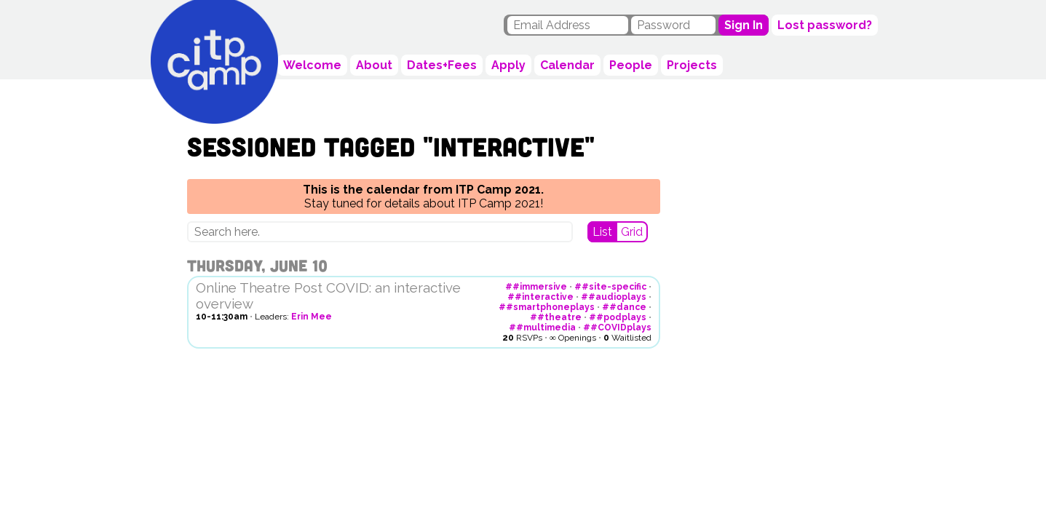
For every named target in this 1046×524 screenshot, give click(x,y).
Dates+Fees (442, 65)
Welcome (312, 65)
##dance (624, 307)
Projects (692, 65)
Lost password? (824, 25)
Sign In (743, 25)
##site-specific (610, 287)
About (374, 65)
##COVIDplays (617, 327)
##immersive (536, 287)
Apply (508, 65)
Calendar (567, 65)
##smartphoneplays (547, 307)
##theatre (556, 317)
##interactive (540, 297)
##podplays (617, 317)
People (630, 65)
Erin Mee (311, 316)
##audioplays (613, 297)
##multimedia (542, 327)
